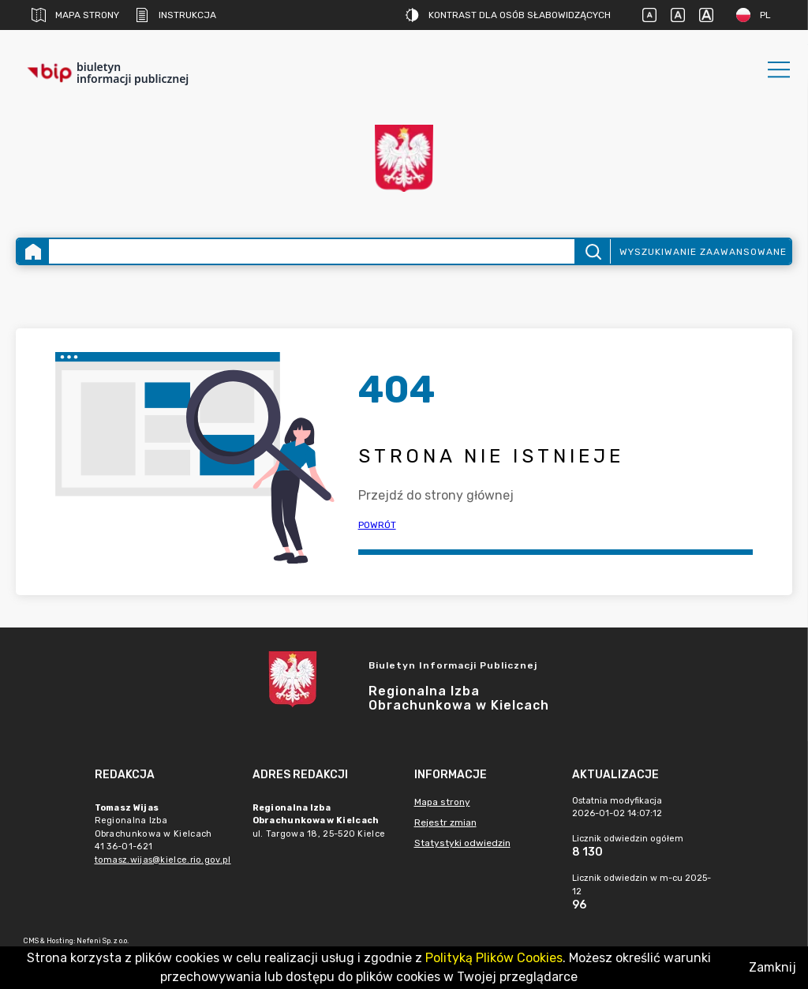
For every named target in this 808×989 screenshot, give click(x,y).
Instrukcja (175, 15)
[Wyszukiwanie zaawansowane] (311, 251)
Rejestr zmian (445, 822)
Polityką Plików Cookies (494, 957)
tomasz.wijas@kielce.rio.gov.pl (163, 860)
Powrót (377, 524)
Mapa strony (75, 15)
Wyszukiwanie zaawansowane (703, 251)
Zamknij (772, 967)
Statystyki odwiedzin (462, 843)
